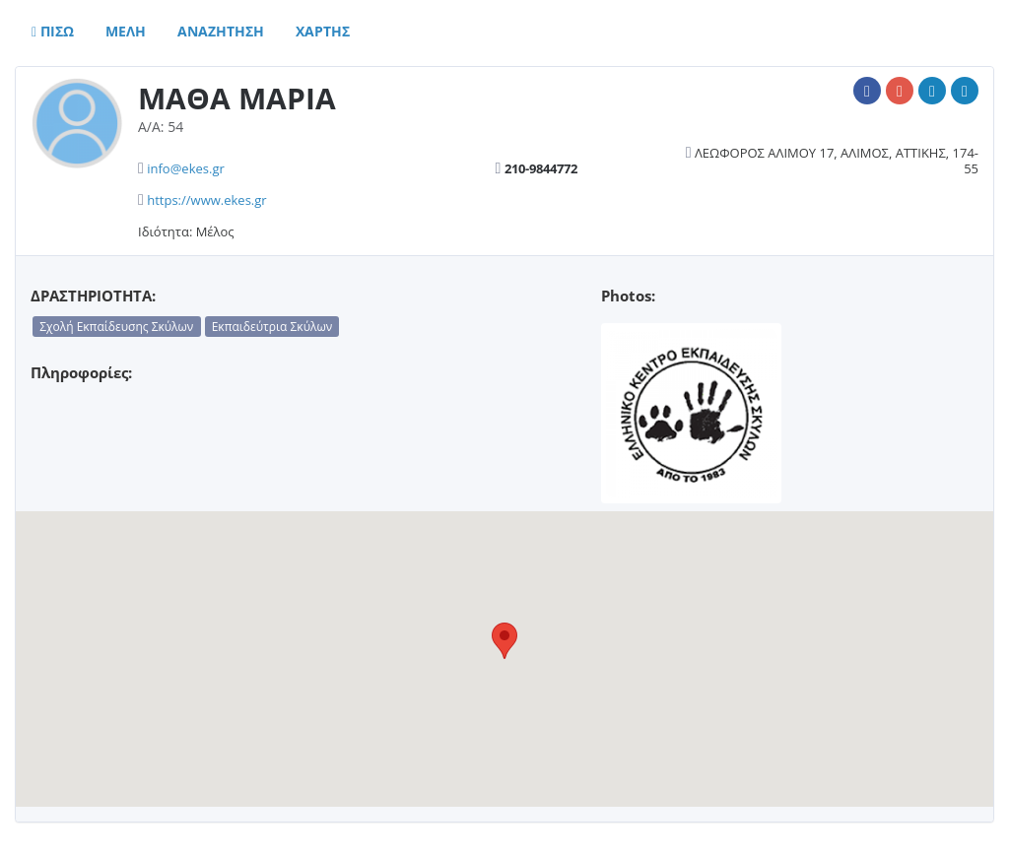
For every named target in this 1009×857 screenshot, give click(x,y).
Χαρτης (323, 31)
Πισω (53, 31)
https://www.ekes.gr (206, 200)
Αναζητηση (220, 31)
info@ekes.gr (186, 168)
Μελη (125, 31)
